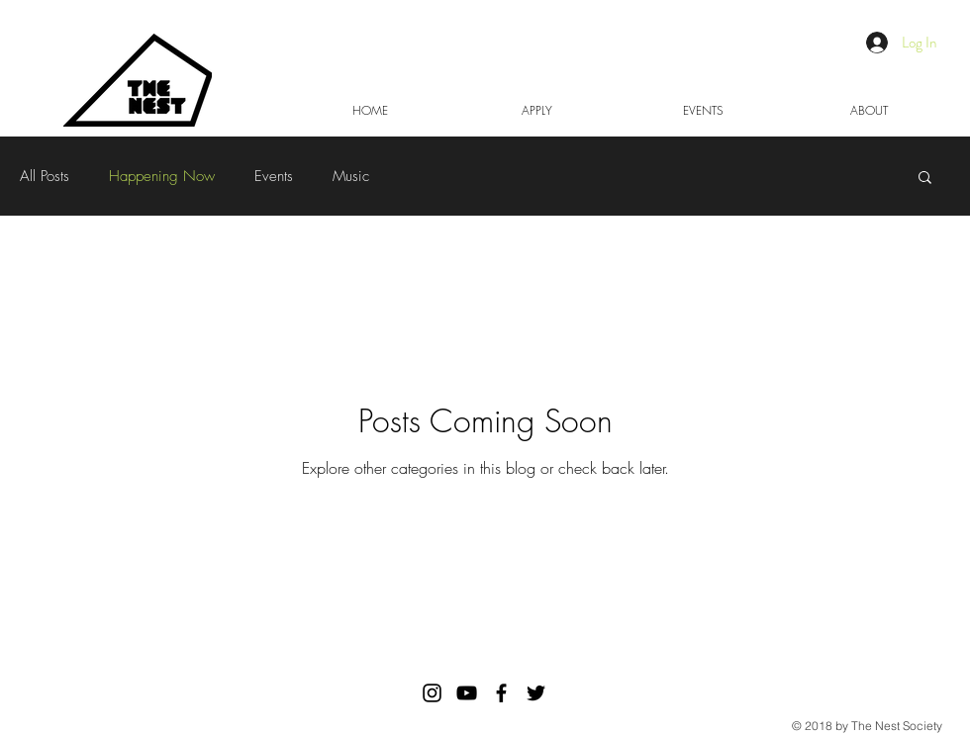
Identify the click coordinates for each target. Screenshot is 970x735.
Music (351, 176)
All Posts (44, 176)
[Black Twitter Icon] (536, 693)
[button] (925, 178)
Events (273, 176)
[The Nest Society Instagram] (432, 693)
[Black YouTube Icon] (466, 693)
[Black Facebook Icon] (501, 693)
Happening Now (162, 176)
